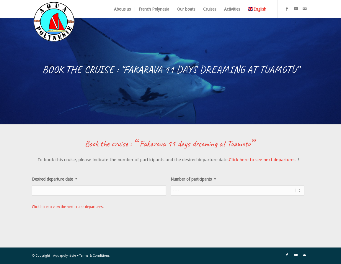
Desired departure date (54, 179)
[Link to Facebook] (287, 8)
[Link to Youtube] (295, 8)
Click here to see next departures (263, 159)
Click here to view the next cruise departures (67, 207)
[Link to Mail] (304, 8)
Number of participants (193, 179)
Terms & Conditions (94, 256)
